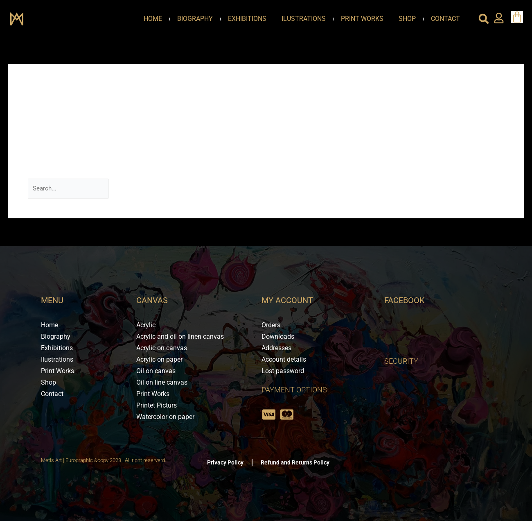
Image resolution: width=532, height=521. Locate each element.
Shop (407, 19)
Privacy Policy (225, 462)
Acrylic (146, 325)
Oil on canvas (156, 371)
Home (153, 19)
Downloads (277, 336)
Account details (283, 359)
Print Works (362, 19)
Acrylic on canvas (161, 348)
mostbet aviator (303, 111)
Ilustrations (304, 19)
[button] (484, 19)
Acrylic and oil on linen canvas (180, 336)
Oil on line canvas (161, 382)
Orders (270, 325)
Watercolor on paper (165, 417)
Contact (445, 19)
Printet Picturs (156, 405)
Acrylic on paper (159, 359)
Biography (195, 19)
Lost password (282, 371)
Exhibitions (247, 19)
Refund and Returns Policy (295, 462)
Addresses (276, 348)
